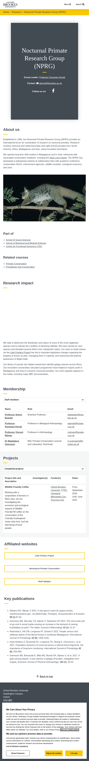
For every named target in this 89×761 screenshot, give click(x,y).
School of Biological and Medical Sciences (26, 243)
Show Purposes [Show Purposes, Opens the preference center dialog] (18, 753)
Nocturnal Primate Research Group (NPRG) (45, 12)
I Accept (73, 753)
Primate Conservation (16, 264)
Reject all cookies (53, 753)
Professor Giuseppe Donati (52, 77)
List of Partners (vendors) (17, 746)
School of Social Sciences (18, 240)
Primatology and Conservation (20, 267)
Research (16, 12)
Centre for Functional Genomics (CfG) (24, 246)
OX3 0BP (7, 700)
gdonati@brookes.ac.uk (50, 83)
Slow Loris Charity (58, 158)
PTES (64, 490)
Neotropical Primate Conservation (44, 568)
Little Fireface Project (20, 352)
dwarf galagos (44, 581)
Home (6, 12)
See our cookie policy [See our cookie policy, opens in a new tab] (70, 730)
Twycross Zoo (57, 500)
